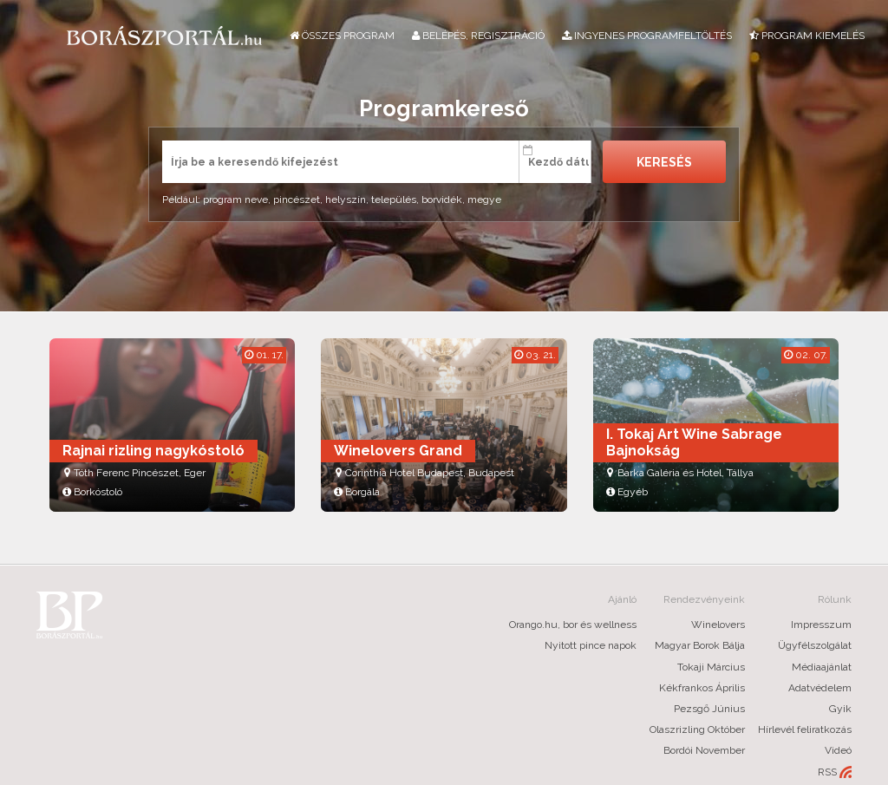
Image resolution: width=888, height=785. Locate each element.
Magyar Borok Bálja (700, 645)
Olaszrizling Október (697, 729)
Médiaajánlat (822, 667)
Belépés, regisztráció (478, 35)
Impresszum (821, 624)
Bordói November (704, 750)
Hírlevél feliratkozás (805, 729)
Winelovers (718, 624)
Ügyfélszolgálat (815, 645)
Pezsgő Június (709, 709)
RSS (835, 772)
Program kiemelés (807, 35)
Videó (838, 750)
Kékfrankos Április (702, 688)
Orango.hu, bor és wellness (573, 624)
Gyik (840, 709)
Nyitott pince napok (591, 645)
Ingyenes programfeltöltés (647, 35)
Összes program (342, 35)
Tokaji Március (711, 667)
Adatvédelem (820, 688)
